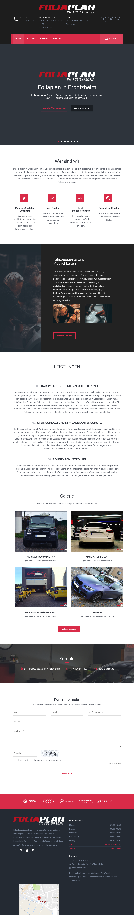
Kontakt (58, 39)
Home (18, 39)
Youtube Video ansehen (54, 108)
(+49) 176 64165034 (77, 669)
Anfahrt (111, 39)
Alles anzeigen (69, 629)
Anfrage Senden (64, 335)
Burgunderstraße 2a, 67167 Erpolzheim (40, 669)
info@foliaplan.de (103, 669)
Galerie (44, 39)
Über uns (31, 39)
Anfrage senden (81, 108)
